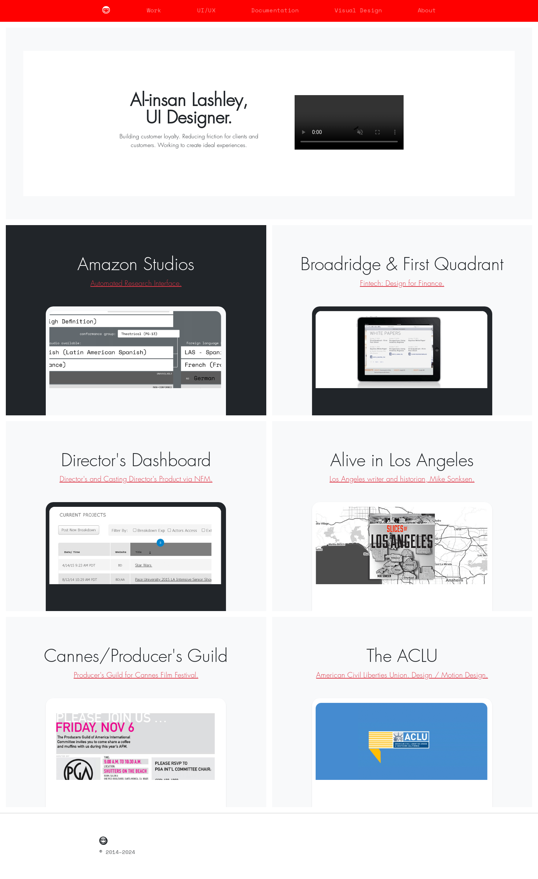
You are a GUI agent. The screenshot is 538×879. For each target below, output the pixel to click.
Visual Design (358, 10)
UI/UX (206, 10)
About (427, 10)
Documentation (275, 10)
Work (154, 10)
